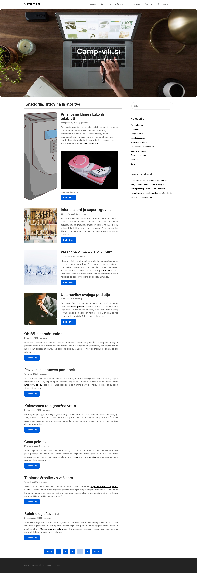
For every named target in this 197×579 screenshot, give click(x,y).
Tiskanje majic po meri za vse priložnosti (148, 189)
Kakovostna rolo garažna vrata (50, 411)
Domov (93, 4)
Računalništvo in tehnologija (142, 146)
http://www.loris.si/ (33, 390)
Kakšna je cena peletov (84, 462)
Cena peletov (35, 447)
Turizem (136, 4)
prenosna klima (75, 272)
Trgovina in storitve (139, 155)
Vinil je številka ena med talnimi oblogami (148, 184)
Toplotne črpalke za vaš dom (48, 483)
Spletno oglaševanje (41, 520)
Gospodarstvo (164, 4)
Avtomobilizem (121, 4)
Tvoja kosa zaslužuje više (141, 197)
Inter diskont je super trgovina (92, 209)
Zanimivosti (106, 4)
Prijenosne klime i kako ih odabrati (88, 116)
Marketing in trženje (139, 142)
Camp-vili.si (32, 3)
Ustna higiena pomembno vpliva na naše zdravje (151, 193)
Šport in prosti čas (138, 151)
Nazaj (49, 557)
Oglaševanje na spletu (51, 534)
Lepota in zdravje (138, 138)
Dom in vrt (148, 4)
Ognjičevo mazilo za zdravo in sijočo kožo (149, 180)
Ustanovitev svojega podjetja (91, 297)
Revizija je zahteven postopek (49, 375)
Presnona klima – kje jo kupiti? (92, 251)
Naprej (97, 557)
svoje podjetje (84, 308)
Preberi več (75, 197)
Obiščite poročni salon (43, 339)
